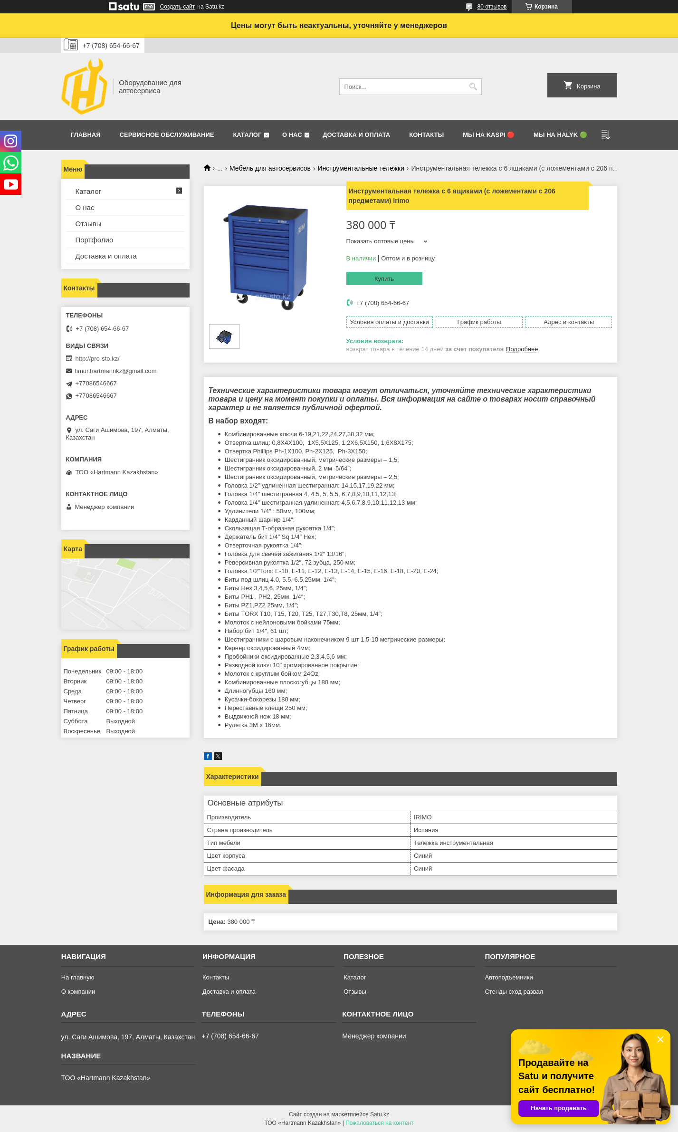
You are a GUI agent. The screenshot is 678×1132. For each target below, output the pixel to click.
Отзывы (89, 224)
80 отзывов (491, 6)
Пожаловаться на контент (379, 1123)
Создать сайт (177, 6)
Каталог (247, 134)
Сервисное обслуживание (167, 134)
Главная (86, 134)
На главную (78, 977)
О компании (78, 991)
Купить (384, 278)
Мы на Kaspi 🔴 (489, 134)
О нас (292, 134)
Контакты (426, 134)
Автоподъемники (509, 977)
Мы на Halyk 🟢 (560, 134)
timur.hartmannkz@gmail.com (116, 370)
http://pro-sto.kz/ (98, 358)
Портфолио (95, 240)
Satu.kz (379, 1114)
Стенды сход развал (514, 991)
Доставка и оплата (356, 134)
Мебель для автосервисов (270, 168)
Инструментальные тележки (360, 168)
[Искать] (473, 86)
